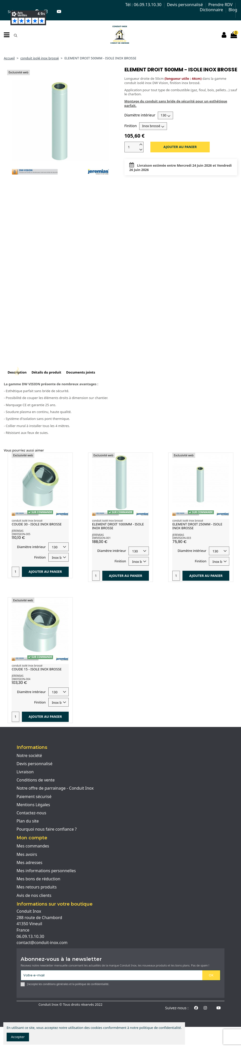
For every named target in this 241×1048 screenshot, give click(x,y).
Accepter (18, 1036)
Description (17, 372)
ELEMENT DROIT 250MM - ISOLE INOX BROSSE (197, 526)
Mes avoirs (27, 854)
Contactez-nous (31, 813)
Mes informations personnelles (46, 870)
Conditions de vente (36, 780)
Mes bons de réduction (38, 879)
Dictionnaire (212, 9)
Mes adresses (29, 862)
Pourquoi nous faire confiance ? (47, 829)
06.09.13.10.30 (30, 936)
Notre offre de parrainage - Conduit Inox (55, 788)
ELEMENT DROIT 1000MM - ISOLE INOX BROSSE (118, 526)
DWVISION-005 (21, 534)
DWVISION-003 (181, 538)
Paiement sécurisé (34, 796)
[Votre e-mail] (111, 975)
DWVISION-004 (21, 679)
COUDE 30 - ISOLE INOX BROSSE (37, 524)
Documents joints (80, 372)
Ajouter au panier (180, 146)
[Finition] (153, 126)
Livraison (25, 772)
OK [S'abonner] (211, 975)
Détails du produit (46, 372)
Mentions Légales (33, 804)
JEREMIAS (17, 531)
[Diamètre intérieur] (165, 115)
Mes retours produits (37, 887)
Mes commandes (33, 846)
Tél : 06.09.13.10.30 (143, 4)
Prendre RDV (221, 4)
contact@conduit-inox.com (42, 942)
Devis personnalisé (185, 4)
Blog (233, 9)
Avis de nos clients (34, 895)
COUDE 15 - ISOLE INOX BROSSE (37, 669)
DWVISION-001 (101, 538)
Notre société (29, 755)
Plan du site (28, 821)
